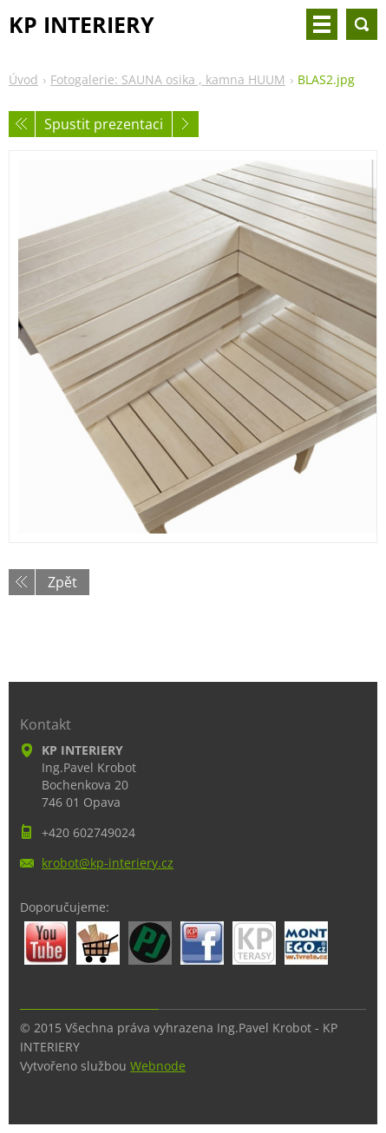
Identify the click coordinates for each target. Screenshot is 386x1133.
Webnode (158, 1066)
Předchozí (22, 124)
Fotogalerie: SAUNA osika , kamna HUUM (167, 79)
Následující (186, 124)
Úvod (23, 79)
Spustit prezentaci (103, 124)
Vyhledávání (361, 24)
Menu (321, 24)
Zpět (62, 582)
